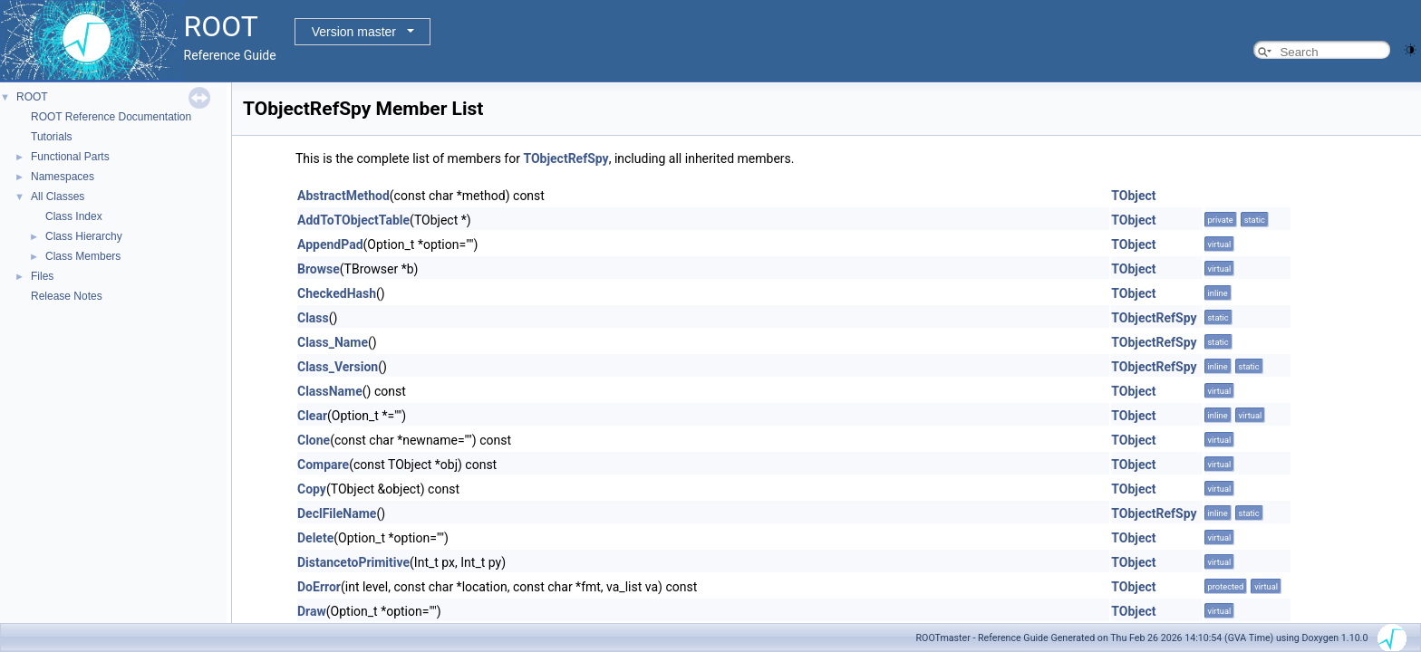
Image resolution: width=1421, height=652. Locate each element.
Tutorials (51, 136)
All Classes (57, 196)
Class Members (83, 256)
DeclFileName (336, 513)
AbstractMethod (343, 195)
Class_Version (337, 367)
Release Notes (66, 296)
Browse (318, 269)
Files (42, 276)
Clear (312, 415)
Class (313, 318)
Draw (311, 611)
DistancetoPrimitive (353, 562)
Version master (354, 31)
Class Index (73, 216)
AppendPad (330, 244)
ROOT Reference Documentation (111, 116)
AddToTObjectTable (353, 220)
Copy (311, 489)
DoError (319, 587)
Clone (313, 440)
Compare (323, 464)
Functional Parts (70, 156)
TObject (1133, 195)
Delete (315, 538)
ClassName (329, 391)
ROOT (32, 97)
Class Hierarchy (83, 236)
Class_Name (332, 342)
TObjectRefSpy (565, 158)
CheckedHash (336, 293)
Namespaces (62, 176)
